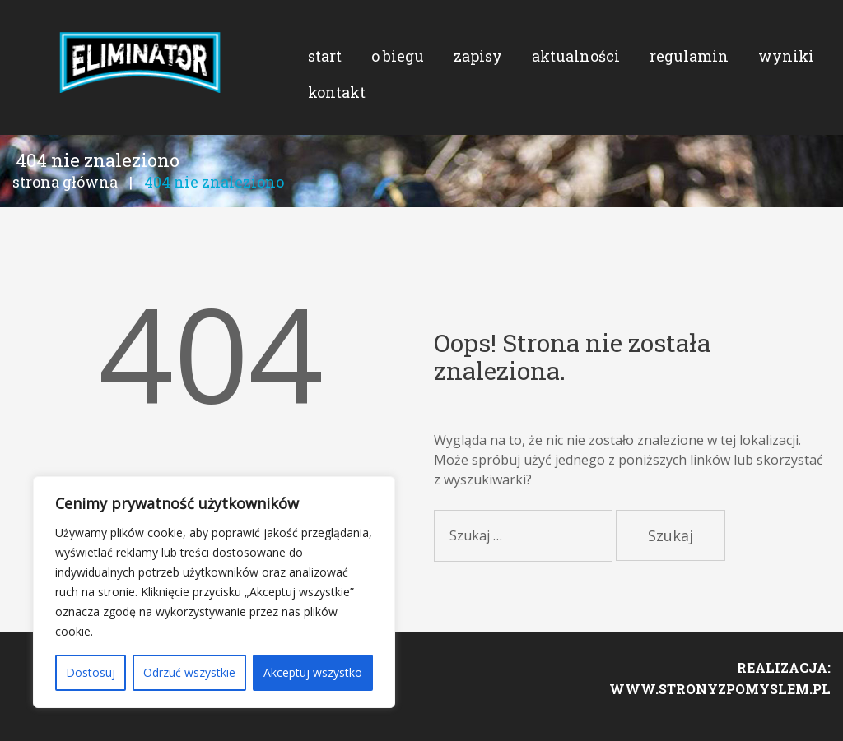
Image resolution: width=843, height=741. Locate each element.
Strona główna (65, 194)
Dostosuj (90, 672)
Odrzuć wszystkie (189, 672)
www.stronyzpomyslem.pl (720, 705)
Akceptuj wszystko (312, 672)
